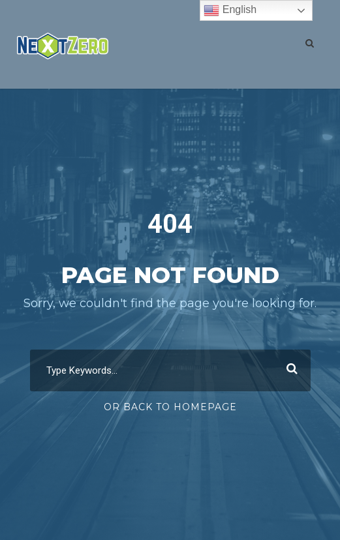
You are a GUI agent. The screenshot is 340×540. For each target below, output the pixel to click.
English (230, 10)
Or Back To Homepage (170, 407)
